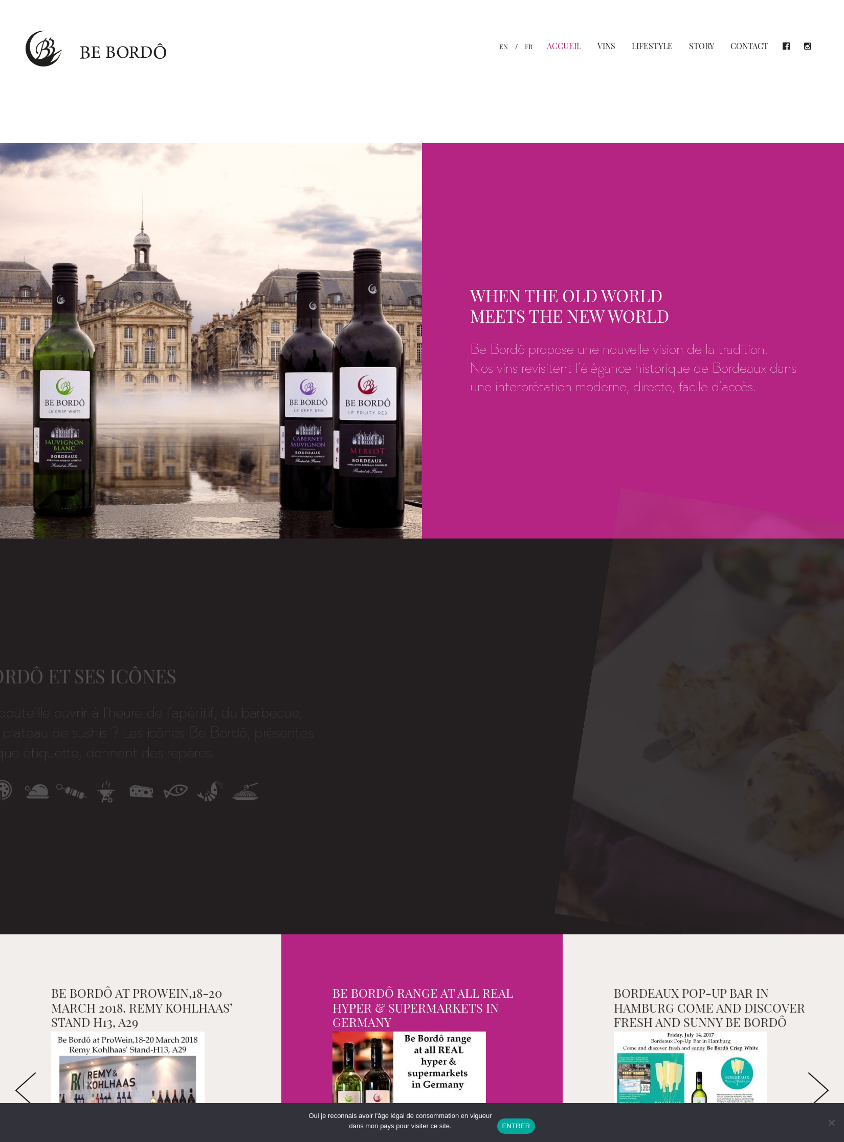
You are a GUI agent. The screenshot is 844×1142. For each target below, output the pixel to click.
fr (528, 46)
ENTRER (516, 1126)
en (503, 46)
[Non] (831, 1122)
